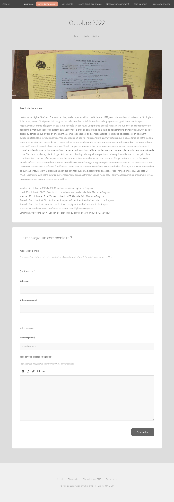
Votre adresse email (28, 300)
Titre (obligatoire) (27, 337)
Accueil (6, 3)
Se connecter (111, 479)
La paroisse (27, 3)
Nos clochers (140, 3)
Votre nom (24, 281)
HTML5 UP (109, 485)
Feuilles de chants (161, 3)
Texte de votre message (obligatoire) (35, 356)
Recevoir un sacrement (117, 3)
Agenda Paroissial (46, 3)
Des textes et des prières (89, 3)
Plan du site (73, 479)
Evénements (66, 3)
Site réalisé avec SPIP (92, 479)
